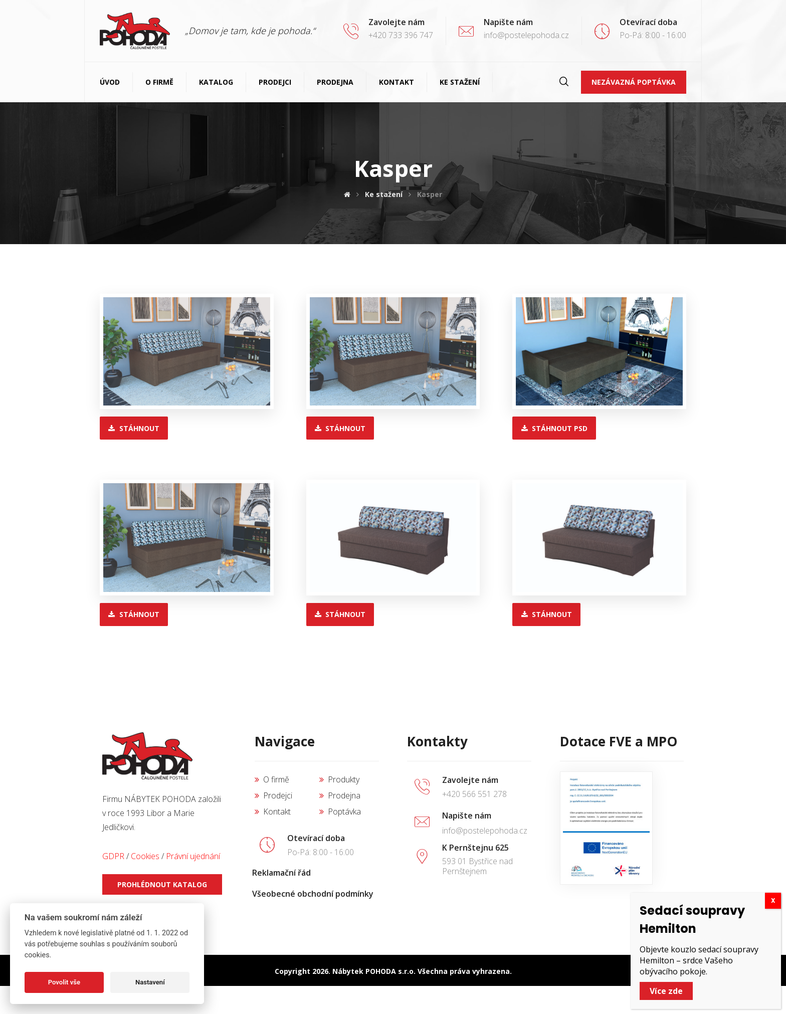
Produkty (339, 779)
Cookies (145, 856)
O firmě (272, 779)
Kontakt (273, 811)
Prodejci (273, 795)
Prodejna (339, 795)
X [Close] (773, 929)
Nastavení (150, 982)
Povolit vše (64, 982)
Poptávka (340, 811)
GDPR (113, 856)
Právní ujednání (193, 856)
